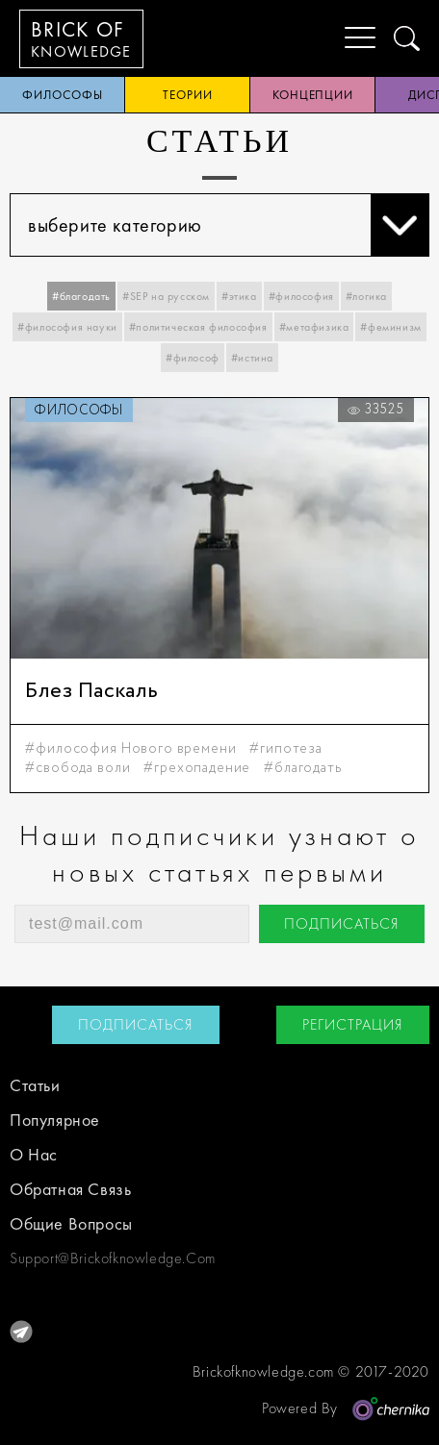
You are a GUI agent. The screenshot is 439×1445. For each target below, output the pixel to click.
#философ (193, 357)
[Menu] (344, 38)
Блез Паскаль (91, 691)
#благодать (81, 296)
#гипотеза (286, 749)
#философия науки (67, 327)
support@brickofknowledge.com (113, 1258)
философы (62, 95)
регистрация (352, 1024)
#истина (252, 357)
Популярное (55, 1120)
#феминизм (390, 327)
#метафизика (314, 327)
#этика (239, 296)
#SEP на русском (166, 296)
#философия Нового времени (130, 749)
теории (187, 95)
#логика (366, 296)
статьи (35, 1085)
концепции (312, 95)
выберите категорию (228, 225)
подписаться (342, 923)
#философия (301, 296)
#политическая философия (198, 327)
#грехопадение (196, 768)
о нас (34, 1154)
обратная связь (70, 1189)
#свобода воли (77, 768)
